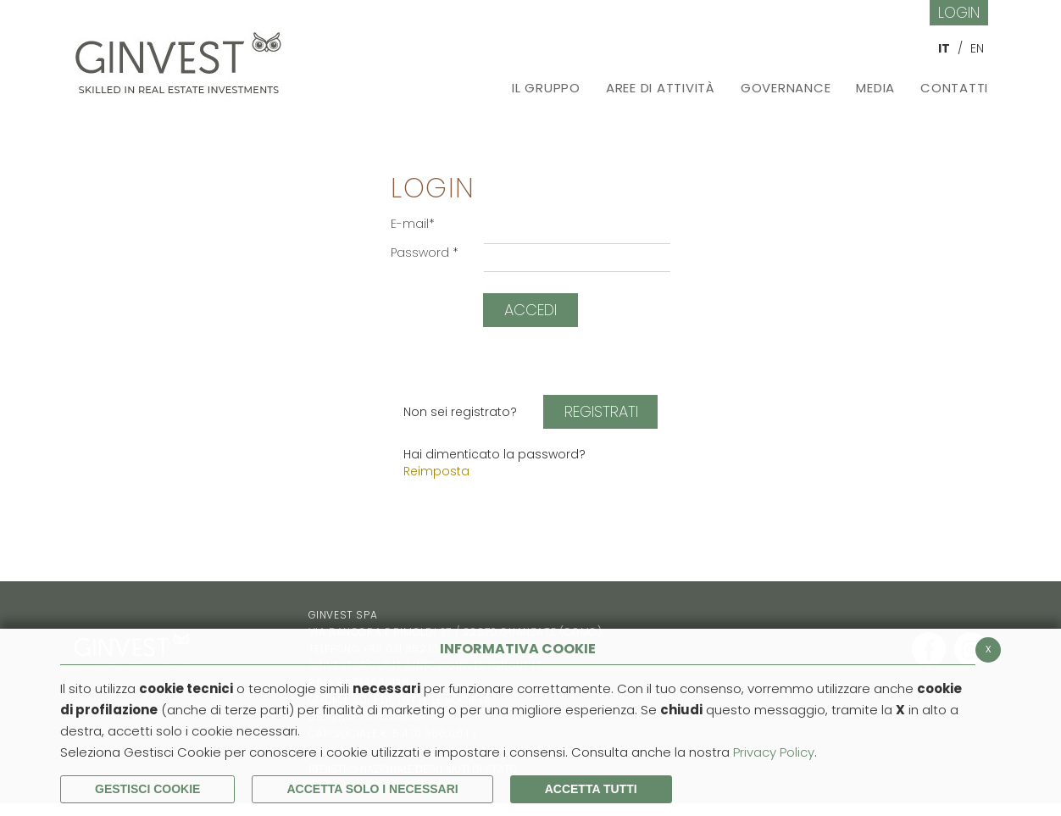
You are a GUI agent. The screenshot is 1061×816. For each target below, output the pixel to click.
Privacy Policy (773, 752)
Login (959, 12)
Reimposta (436, 471)
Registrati (601, 411)
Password (424, 252)
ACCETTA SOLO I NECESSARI (372, 789)
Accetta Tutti (591, 789)
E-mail (413, 223)
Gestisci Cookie (147, 789)
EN (977, 48)
